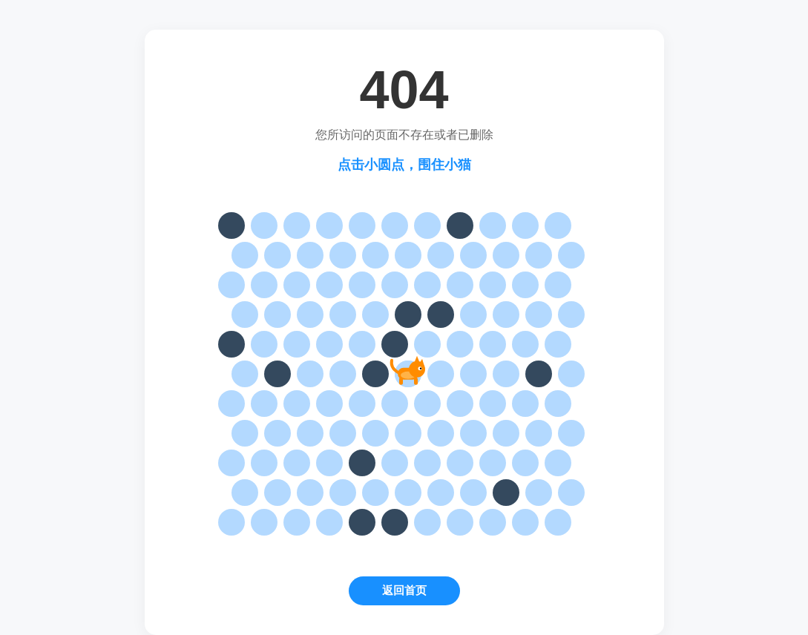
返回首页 (404, 590)
